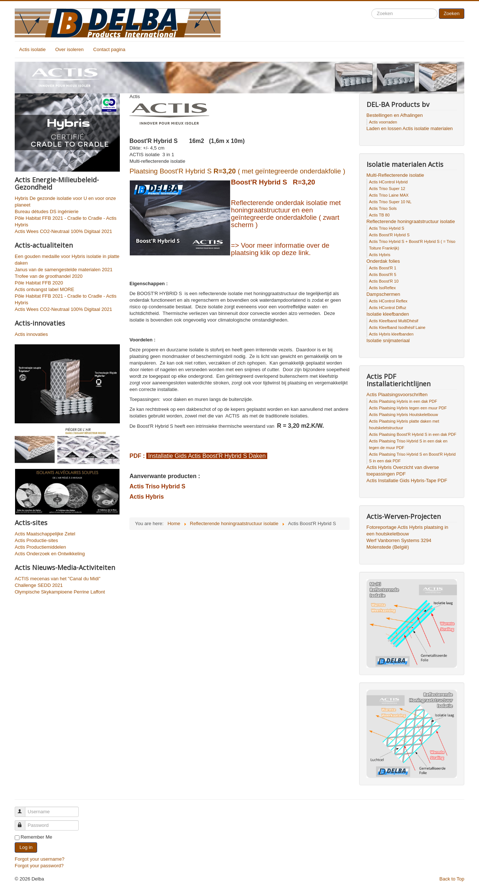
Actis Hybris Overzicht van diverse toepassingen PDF (403, 471)
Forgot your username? (39, 859)
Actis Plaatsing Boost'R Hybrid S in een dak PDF (412, 434)
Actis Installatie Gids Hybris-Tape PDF (407, 480)
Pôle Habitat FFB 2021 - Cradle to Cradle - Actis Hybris (66, 221)
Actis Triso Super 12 (387, 188)
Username (23, 808)
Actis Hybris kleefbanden (391, 334)
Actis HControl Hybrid (388, 182)
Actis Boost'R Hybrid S (389, 235)
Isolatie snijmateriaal (388, 340)
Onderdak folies (383, 261)
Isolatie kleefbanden (388, 314)
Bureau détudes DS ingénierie (46, 211)
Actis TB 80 (379, 215)
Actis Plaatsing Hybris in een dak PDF (403, 401)
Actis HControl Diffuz (387, 307)
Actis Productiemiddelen (40, 547)
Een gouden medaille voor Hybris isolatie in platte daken (67, 260)
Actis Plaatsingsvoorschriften (397, 394)
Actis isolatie (32, 49)
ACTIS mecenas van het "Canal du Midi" (57, 578)
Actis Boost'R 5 (382, 274)
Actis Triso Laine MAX (389, 195)
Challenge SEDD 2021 (39, 585)
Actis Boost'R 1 (382, 268)
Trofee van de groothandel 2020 (49, 276)
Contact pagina (109, 49)
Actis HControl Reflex (388, 301)
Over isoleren (69, 49)
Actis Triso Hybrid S (157, 486)
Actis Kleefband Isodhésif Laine (397, 327)
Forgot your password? (39, 865)
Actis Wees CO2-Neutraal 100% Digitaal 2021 (63, 231)
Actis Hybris (146, 497)
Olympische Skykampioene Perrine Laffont (60, 592)
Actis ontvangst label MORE (44, 289)
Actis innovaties (31, 334)
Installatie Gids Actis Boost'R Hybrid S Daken (206, 456)
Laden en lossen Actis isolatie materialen (410, 128)
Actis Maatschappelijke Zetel (45, 534)
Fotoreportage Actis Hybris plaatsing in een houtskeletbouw (407, 530)
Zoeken (452, 13)
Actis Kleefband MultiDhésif (393, 321)
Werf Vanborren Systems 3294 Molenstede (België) (399, 544)
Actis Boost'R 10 (383, 281)
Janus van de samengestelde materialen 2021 (63, 269)
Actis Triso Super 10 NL (390, 202)
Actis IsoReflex (382, 288)
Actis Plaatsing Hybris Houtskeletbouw (403, 414)
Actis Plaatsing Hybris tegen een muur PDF (408, 408)
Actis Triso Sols (383, 208)
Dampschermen (383, 294)
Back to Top (451, 879)
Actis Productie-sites (36, 540)
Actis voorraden (383, 122)
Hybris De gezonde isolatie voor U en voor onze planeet (65, 202)
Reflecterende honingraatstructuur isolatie (411, 221)
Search (371, 8)
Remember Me (36, 837)
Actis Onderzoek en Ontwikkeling (50, 553)
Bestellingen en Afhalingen (395, 115)
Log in (25, 847)
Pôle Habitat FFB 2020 (39, 283)
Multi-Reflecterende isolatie (395, 175)
